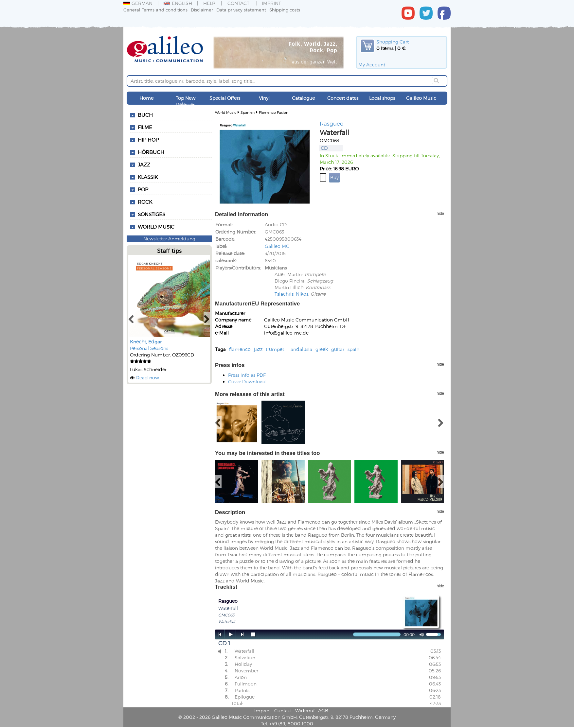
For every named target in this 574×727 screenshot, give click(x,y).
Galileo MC (277, 246)
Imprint (271, 3)
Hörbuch (151, 152)
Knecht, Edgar (146, 341)
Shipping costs (284, 9)
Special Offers (224, 98)
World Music (156, 227)
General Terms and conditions (155, 9)
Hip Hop (148, 140)
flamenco (240, 349)
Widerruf (305, 710)
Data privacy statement (241, 9)
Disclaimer (202, 9)
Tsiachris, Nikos (291, 294)
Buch (145, 115)
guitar (337, 349)
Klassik (148, 177)
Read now (147, 377)
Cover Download (247, 381)
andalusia (301, 349)
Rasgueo (332, 123)
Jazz (144, 164)
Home (146, 98)
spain (353, 349)
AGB (323, 710)
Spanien (248, 112)
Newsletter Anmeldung (169, 238)
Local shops (382, 98)
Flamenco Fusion (273, 112)
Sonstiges (151, 214)
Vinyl (264, 98)
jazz (258, 349)
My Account (371, 64)
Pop (143, 189)
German (137, 3)
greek (321, 349)
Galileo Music (421, 98)
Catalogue (303, 98)
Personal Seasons (149, 348)
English (178, 3)
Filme (145, 127)
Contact (238, 3)
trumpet (275, 349)
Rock (145, 202)
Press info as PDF (247, 375)
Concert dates (342, 98)
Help (209, 3)
